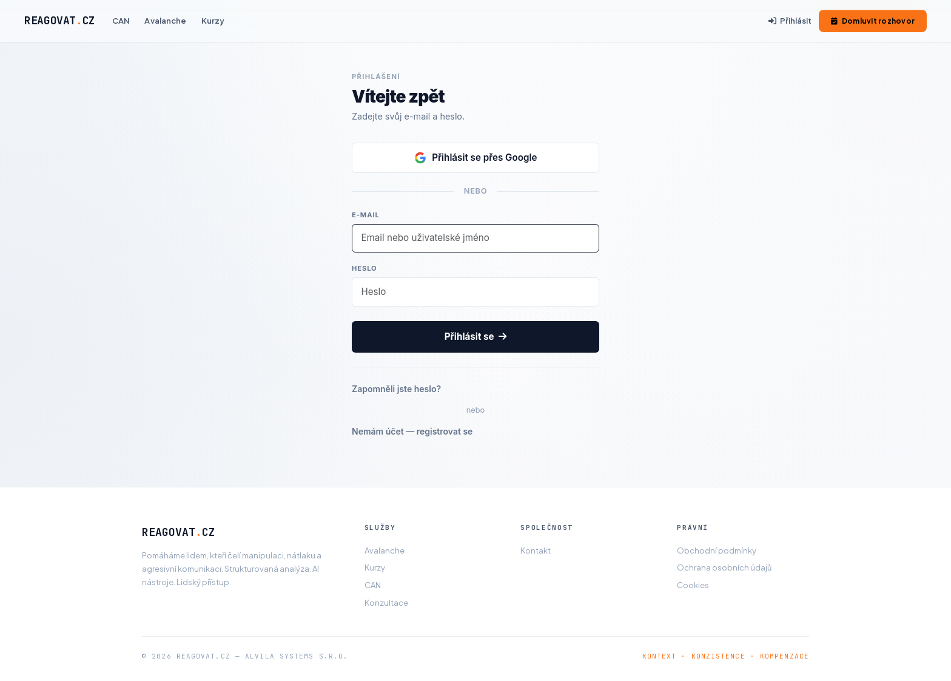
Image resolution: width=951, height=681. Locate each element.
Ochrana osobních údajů (724, 567)
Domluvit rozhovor (873, 20)
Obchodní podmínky (716, 550)
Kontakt (535, 550)
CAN (121, 20)
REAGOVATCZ (59, 20)
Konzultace (386, 603)
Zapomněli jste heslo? (396, 389)
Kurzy (213, 20)
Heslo (364, 268)
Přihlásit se (476, 336)
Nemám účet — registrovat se (412, 431)
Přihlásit (790, 20)
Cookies (693, 585)
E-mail (366, 215)
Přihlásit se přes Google (475, 158)
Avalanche (165, 20)
